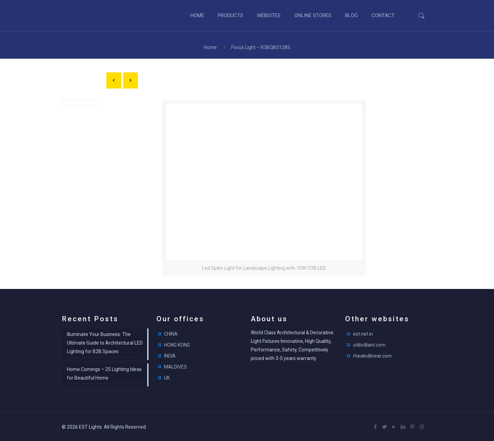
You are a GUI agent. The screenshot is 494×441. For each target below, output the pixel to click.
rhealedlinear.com (372, 356)
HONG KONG (177, 345)
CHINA (171, 334)
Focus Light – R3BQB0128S (260, 47)
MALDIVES (175, 367)
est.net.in (363, 334)
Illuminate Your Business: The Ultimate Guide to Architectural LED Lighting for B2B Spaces (105, 343)
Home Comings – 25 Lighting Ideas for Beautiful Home (104, 374)
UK (167, 378)
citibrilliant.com (369, 345)
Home (210, 47)
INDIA (170, 356)
